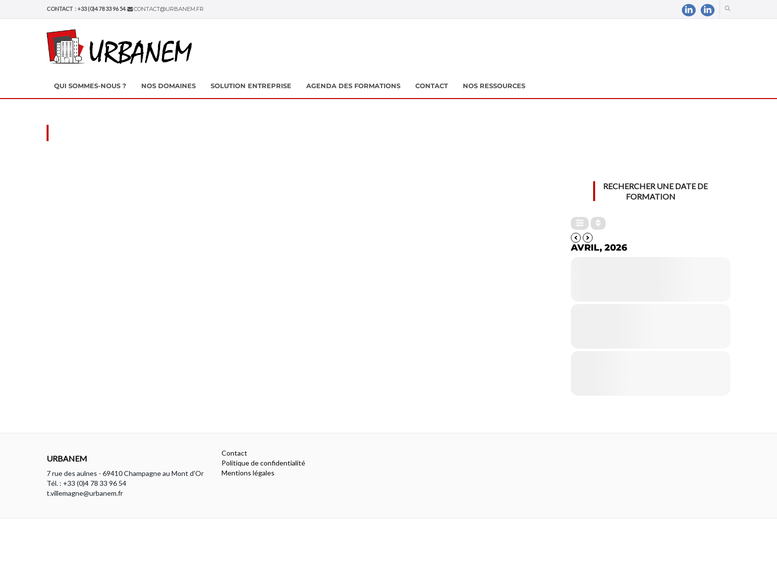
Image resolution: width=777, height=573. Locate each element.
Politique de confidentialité (263, 463)
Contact (234, 453)
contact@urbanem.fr (169, 8)
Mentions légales (248, 473)
